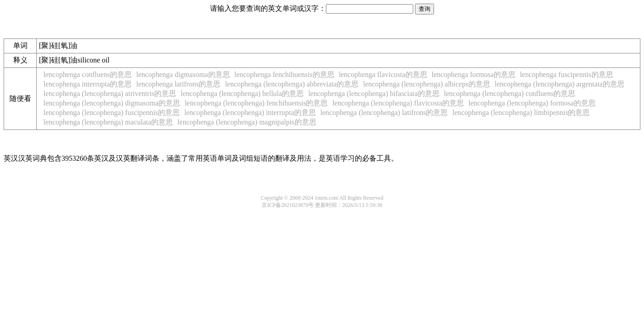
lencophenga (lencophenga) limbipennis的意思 (521, 112)
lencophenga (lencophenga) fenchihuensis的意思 (256, 103)
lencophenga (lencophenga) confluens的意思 (510, 93)
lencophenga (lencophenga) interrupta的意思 (250, 112)
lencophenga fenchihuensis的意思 (284, 74)
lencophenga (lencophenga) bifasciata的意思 (373, 93)
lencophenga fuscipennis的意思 (566, 74)
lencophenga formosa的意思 (473, 74)
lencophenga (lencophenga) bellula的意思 (242, 93)
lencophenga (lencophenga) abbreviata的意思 (291, 84)
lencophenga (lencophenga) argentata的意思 (560, 84)
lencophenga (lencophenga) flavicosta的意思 (398, 103)
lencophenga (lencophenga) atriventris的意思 (109, 93)
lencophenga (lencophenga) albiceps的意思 (426, 84)
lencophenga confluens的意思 (87, 74)
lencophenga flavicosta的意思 (383, 74)
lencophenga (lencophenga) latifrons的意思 (384, 112)
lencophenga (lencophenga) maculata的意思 (108, 122)
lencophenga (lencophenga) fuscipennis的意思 (111, 112)
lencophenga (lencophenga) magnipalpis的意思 (246, 122)
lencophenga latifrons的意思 (178, 84)
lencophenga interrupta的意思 (87, 84)
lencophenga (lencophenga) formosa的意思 (532, 103)
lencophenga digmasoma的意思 (183, 74)
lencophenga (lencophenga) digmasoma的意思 (111, 103)
